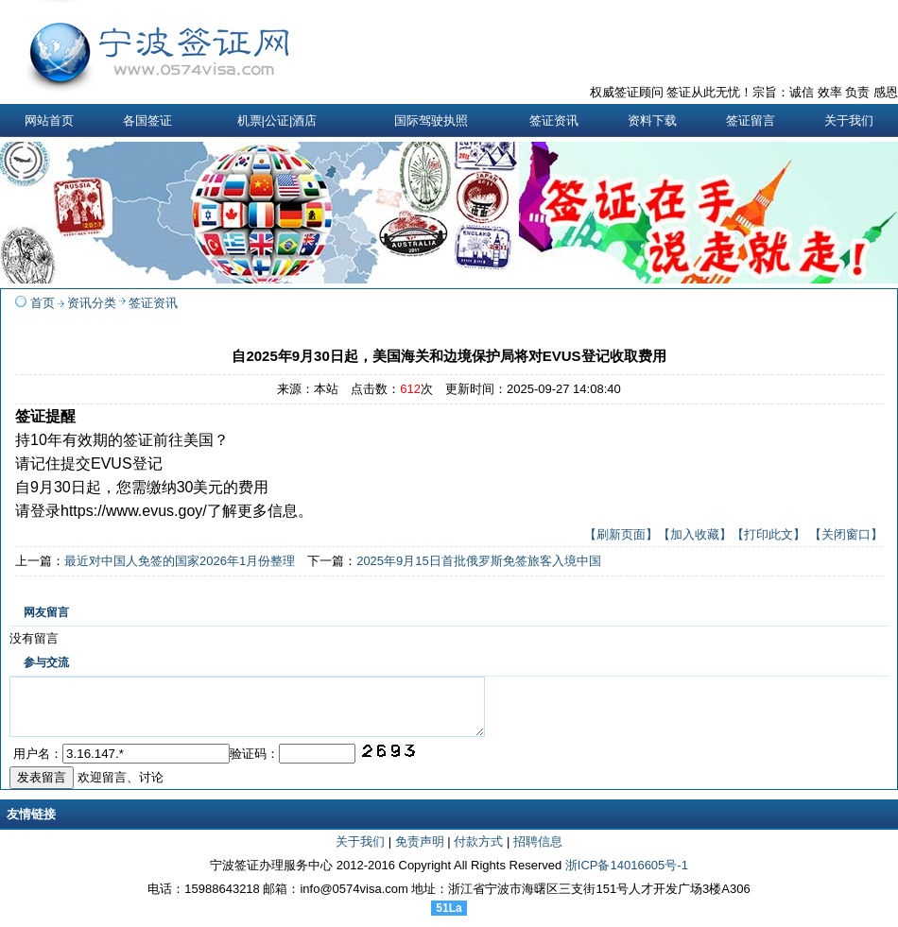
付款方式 (478, 853)
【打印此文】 (768, 534)
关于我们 (360, 853)
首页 (42, 303)
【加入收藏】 (695, 534)
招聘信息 (537, 853)
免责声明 (419, 853)
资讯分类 (91, 303)
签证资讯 (153, 303)
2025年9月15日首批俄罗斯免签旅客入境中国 (478, 561)
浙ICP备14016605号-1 (626, 876)
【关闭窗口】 (846, 534)
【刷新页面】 (621, 534)
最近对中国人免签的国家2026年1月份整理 (179, 561)
